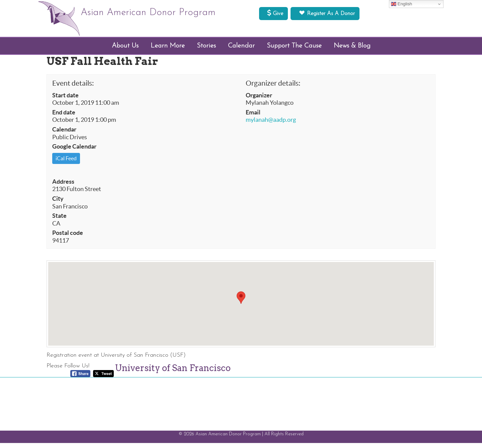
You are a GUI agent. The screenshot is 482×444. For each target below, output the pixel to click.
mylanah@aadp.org (271, 120)
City (58, 199)
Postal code (67, 234)
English (401, 4)
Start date (65, 96)
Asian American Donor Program (155, 13)
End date (63, 113)
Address (63, 182)
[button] (241, 299)
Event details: (73, 84)
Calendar (64, 130)
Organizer (259, 96)
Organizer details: (273, 84)
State (59, 216)
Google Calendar (74, 147)
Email (253, 113)
